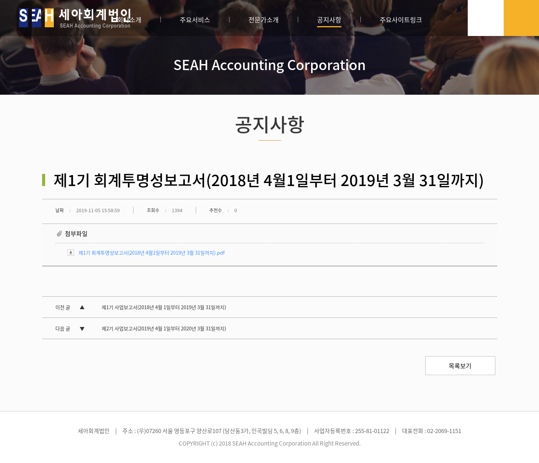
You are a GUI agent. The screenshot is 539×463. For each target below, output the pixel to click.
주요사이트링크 (401, 19)
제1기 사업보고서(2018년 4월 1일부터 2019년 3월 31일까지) (164, 307)
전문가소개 (263, 19)
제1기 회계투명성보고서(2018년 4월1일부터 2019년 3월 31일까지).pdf (152, 252)
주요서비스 (195, 19)
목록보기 (460, 365)
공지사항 (329, 19)
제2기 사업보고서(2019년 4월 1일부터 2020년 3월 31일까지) (164, 328)
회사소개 (129, 19)
